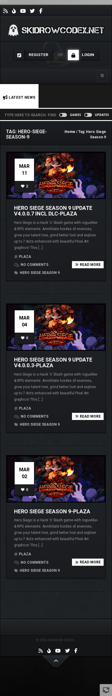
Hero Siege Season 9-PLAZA (52, 511)
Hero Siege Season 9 (37, 273)
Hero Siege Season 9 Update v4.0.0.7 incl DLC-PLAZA (53, 211)
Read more (88, 265)
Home (70, 132)
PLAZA (25, 257)
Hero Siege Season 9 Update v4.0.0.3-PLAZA (53, 362)
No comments (31, 265)
